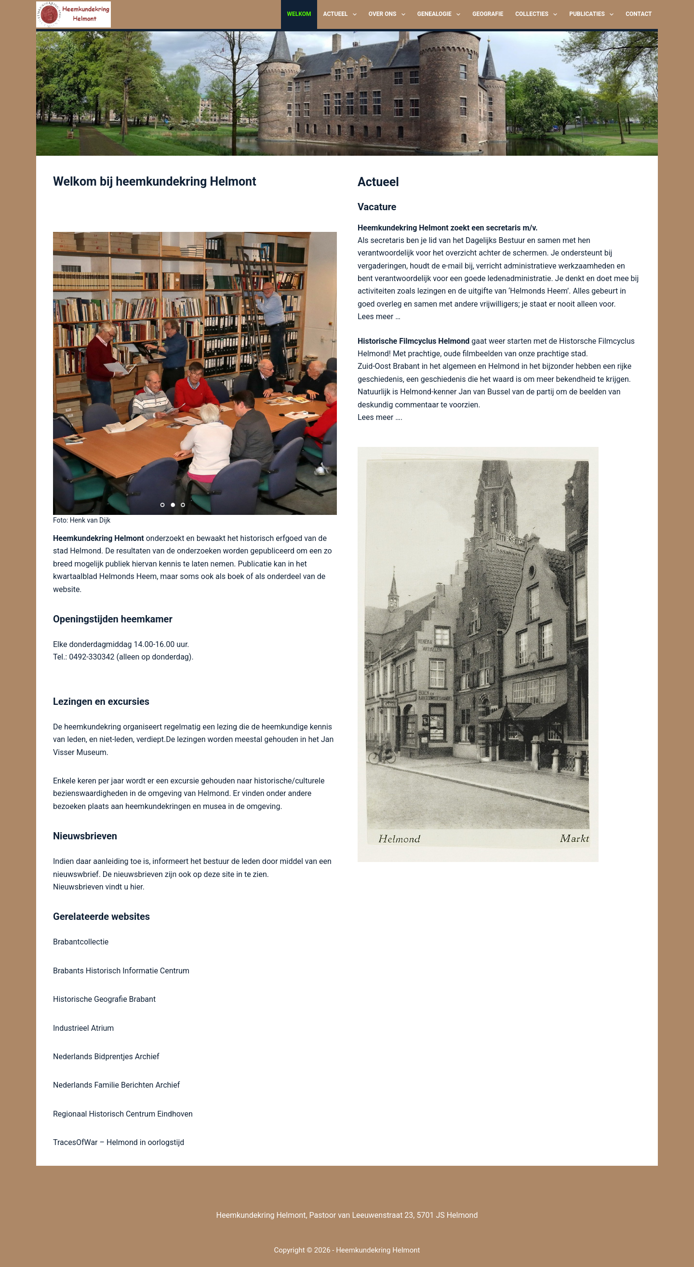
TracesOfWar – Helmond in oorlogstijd (118, 1142)
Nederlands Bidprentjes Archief (106, 1056)
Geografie (487, 14)
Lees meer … (379, 316)
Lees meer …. (380, 417)
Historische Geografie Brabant (104, 999)
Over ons (389, 14)
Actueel (341, 14)
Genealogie (440, 14)
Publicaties (593, 14)
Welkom (299, 14)
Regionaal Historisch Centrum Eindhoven (123, 1114)
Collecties (538, 14)
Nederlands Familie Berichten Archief (116, 1085)
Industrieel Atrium (83, 1028)
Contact (639, 14)
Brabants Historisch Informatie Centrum (121, 970)
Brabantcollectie (80, 941)
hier (136, 886)
